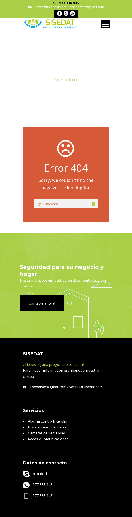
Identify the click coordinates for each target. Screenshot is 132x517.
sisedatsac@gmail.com (44, 386)
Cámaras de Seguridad (46, 433)
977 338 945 (37, 484)
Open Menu (105, 24)
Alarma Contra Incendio (47, 421)
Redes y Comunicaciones (48, 439)
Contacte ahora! (42, 303)
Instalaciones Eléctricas (47, 427)
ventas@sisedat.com (86, 386)
